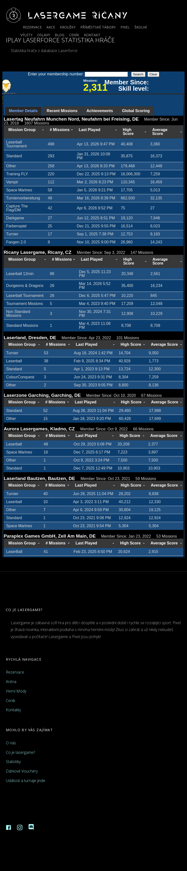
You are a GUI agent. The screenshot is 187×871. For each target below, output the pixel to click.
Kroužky (67, 27)
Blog (59, 35)
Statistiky (13, 761)
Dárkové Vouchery (22, 771)
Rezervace (32, 27)
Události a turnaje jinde (25, 780)
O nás (11, 743)
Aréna (11, 681)
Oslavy (43, 35)
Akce (51, 27)
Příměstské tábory (98, 27)
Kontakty (13, 709)
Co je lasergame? (20, 752)
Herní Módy (16, 691)
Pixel (125, 27)
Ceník (74, 35)
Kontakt (92, 35)
